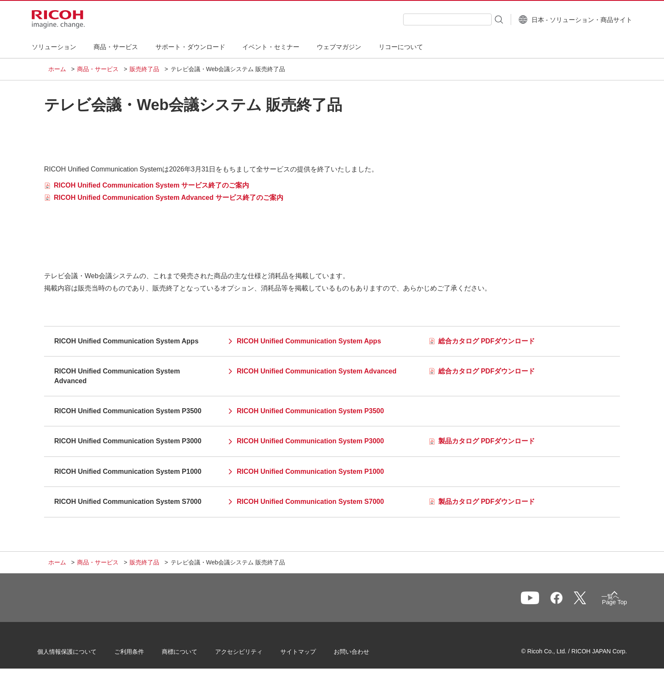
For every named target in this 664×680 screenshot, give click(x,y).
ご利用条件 (140, 654)
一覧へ (572, 601)
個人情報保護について (78, 654)
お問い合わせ (362, 654)
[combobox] (431, 19)
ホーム (57, 69)
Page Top (603, 603)
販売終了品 (144, 69)
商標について (190, 654)
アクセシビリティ (250, 654)
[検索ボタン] (482, 19)
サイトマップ (309, 654)
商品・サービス (98, 69)
